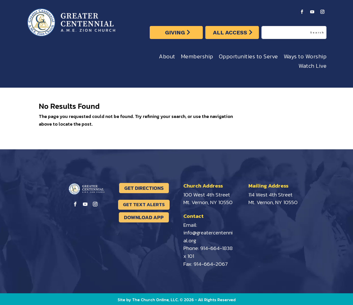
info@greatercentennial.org (208, 236)
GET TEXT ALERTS (144, 204)
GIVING (175, 32)
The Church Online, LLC (155, 300)
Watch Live (312, 67)
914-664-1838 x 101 (208, 252)
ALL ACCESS (230, 32)
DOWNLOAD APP (144, 217)
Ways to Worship (305, 58)
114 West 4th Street (270, 194)
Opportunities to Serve (248, 58)
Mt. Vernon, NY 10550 (208, 202)
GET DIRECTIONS (144, 188)
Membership (197, 58)
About (167, 58)
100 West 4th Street (206, 194)
